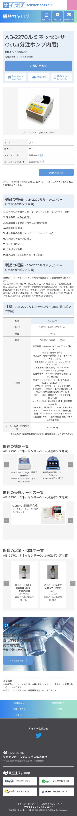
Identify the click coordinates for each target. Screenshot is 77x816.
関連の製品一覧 (56, 172)
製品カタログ (35, 161)
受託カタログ (19, 709)
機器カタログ (25, 16)
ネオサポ (19, 715)
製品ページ (34, 155)
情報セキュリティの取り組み (37, 807)
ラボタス (58, 709)
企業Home (19, 703)
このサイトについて (50, 803)
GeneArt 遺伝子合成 (25, 505)
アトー (32, 142)
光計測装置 (10, 57)
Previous (6, 465)
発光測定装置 (26, 57)
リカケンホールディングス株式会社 (25, 754)
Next (70, 465)
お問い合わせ (38, 66)
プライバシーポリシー (25, 803)
